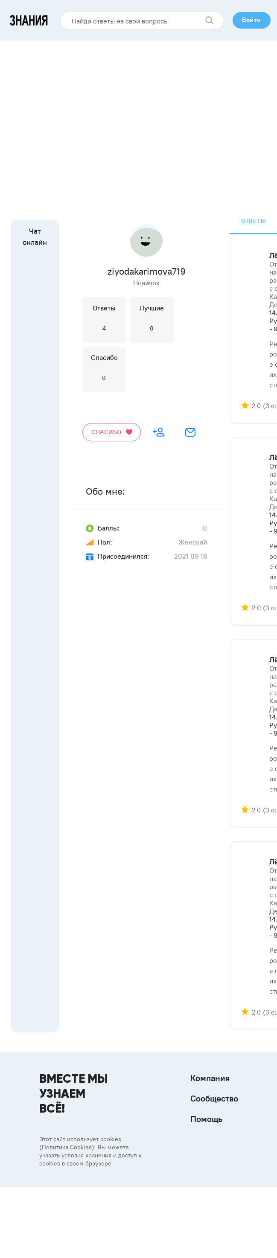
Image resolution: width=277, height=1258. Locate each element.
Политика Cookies (67, 1147)
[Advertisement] (80, 125)
